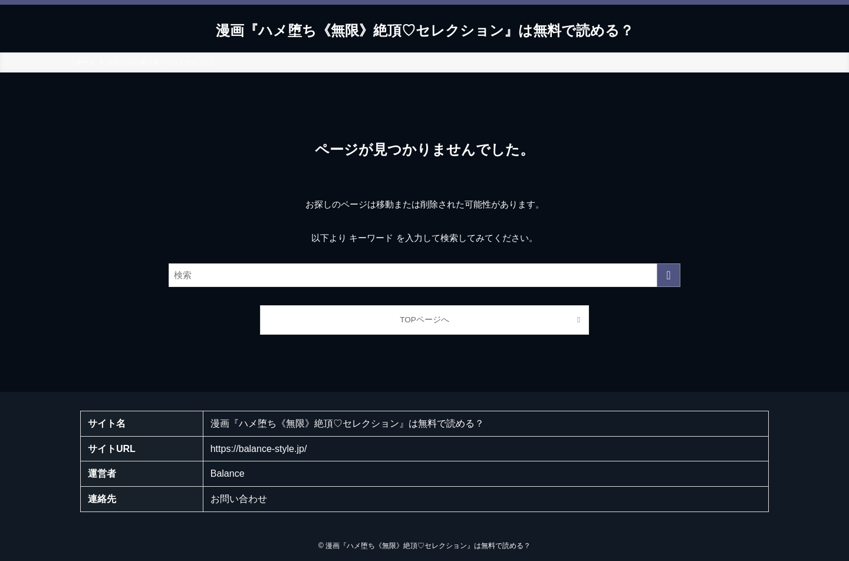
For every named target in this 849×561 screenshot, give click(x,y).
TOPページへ (424, 319)
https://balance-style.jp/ (258, 449)
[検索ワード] (424, 275)
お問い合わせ (238, 499)
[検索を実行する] (668, 275)
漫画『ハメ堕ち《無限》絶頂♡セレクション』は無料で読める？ (425, 31)
